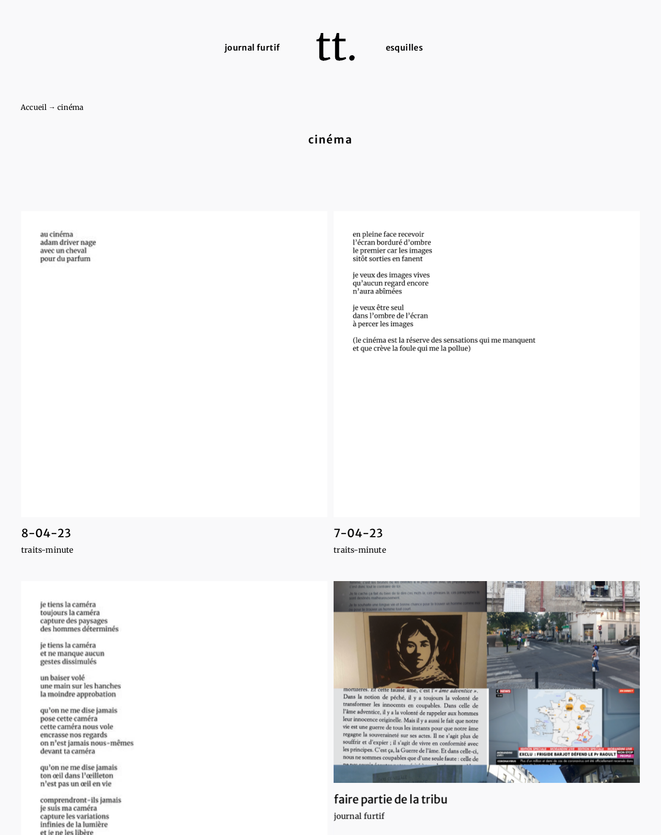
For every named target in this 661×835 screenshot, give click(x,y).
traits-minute (47, 550)
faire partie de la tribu (359, 788)
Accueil (33, 107)
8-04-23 (46, 533)
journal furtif (328, 805)
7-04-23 (347, 533)
